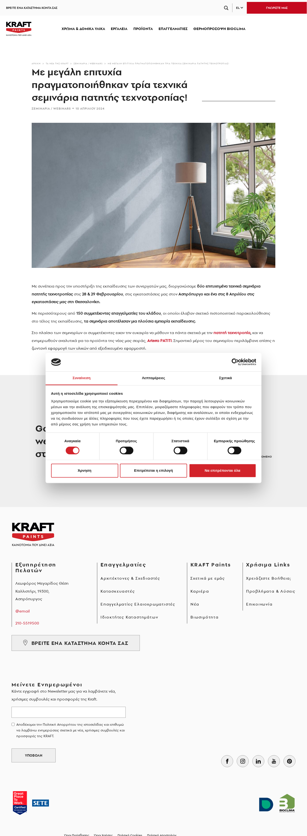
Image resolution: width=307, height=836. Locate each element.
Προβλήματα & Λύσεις (270, 591)
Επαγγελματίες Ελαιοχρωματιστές (137, 604)
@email (22, 611)
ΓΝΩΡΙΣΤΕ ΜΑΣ (277, 8)
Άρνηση (84, 470)
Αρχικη (36, 63)
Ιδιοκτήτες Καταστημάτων (129, 617)
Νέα (194, 604)
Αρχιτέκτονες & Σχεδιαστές (130, 578)
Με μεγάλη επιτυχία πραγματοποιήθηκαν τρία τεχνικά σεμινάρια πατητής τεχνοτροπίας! (168, 63)
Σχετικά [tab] (225, 378)
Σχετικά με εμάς (207, 578)
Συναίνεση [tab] (81, 378)
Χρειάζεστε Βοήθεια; (268, 578)
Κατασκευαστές (117, 591)
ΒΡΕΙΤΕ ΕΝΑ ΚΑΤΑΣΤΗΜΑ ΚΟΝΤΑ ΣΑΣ (31, 8)
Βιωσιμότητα (204, 617)
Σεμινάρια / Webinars (88, 63)
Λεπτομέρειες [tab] (153, 378)
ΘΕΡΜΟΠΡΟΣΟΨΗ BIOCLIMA (219, 28)
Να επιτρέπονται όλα (222, 470)
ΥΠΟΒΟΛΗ (33, 755)
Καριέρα (199, 591)
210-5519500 (27, 623)
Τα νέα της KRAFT (57, 63)
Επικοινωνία (259, 604)
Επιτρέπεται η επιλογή (153, 470)
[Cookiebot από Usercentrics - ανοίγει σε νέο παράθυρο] (235, 362)
